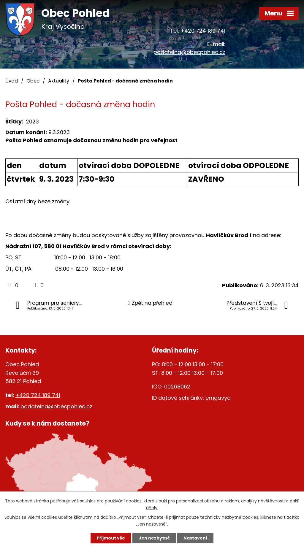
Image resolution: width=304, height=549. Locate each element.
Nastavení (195, 538)
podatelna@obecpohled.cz (189, 52)
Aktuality (58, 80)
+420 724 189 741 (202, 30)
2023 (32, 121)
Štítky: (14, 121)
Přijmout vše (111, 538)
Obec (32, 80)
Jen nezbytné (154, 538)
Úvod (11, 80)
